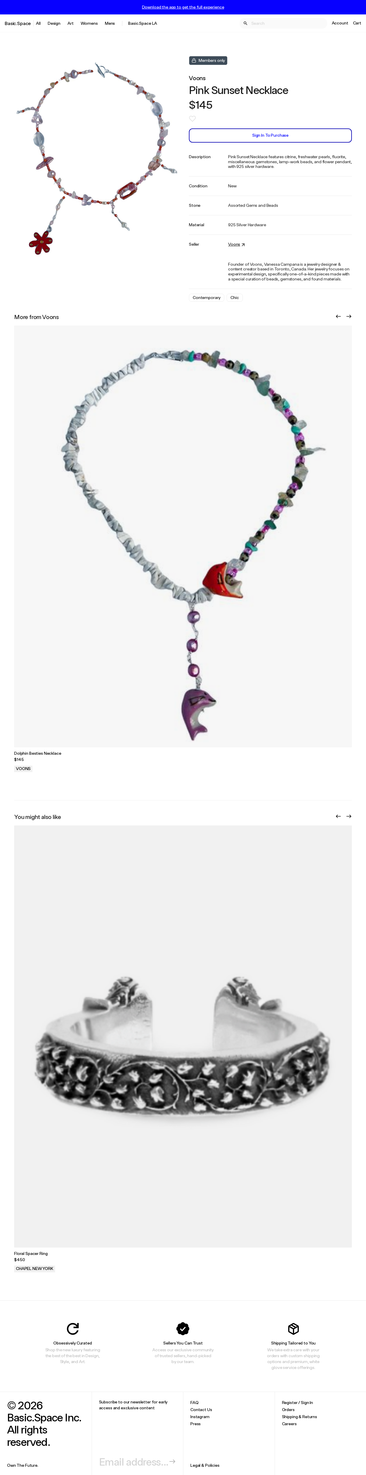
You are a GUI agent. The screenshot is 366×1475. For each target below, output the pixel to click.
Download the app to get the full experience (183, 7)
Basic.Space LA (142, 23)
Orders (288, 1409)
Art (70, 23)
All (38, 23)
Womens (89, 23)
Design (54, 23)
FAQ (194, 1402)
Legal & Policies (205, 1465)
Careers (289, 1423)
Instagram (200, 1416)
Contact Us (201, 1409)
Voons (197, 78)
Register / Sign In (297, 1402)
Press (195, 1423)
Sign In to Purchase (270, 135)
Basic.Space (18, 23)
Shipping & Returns (299, 1416)
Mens (110, 23)
